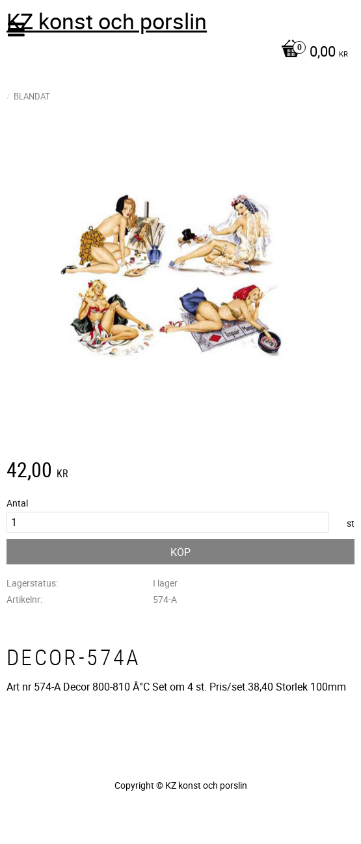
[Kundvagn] (177, 52)
